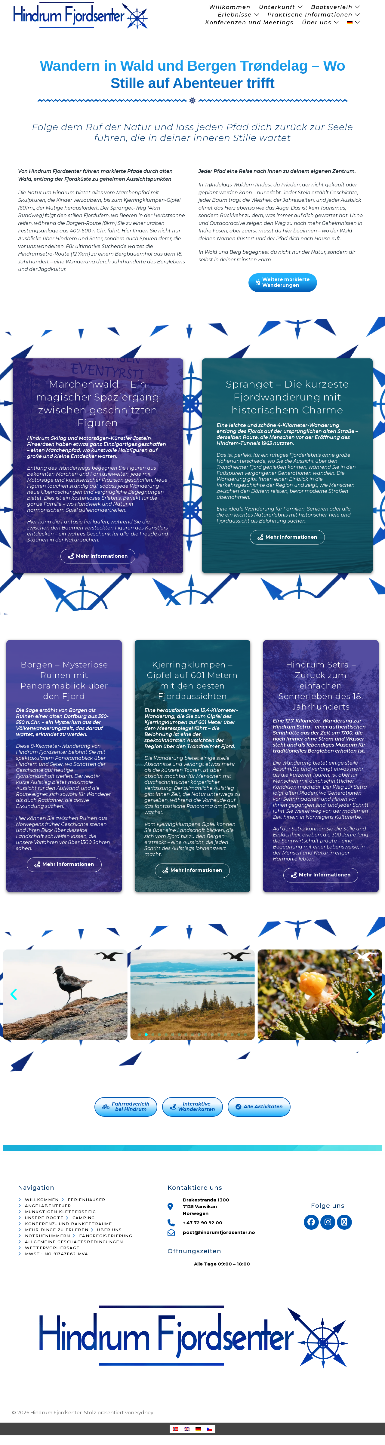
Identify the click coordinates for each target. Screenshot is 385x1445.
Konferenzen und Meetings (249, 22)
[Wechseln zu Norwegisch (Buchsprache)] (175, 1429)
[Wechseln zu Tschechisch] (209, 1429)
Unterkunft (277, 7)
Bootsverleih (332, 7)
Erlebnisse (235, 14)
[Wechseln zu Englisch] (186, 1429)
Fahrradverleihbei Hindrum (125, 1107)
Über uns (316, 22)
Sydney (144, 1413)
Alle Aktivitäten (259, 1107)
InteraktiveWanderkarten (192, 1107)
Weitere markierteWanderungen (282, 282)
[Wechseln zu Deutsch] (198, 1429)
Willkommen (230, 7)
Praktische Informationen (310, 14)
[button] (13, 994)
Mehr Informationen (98, 556)
